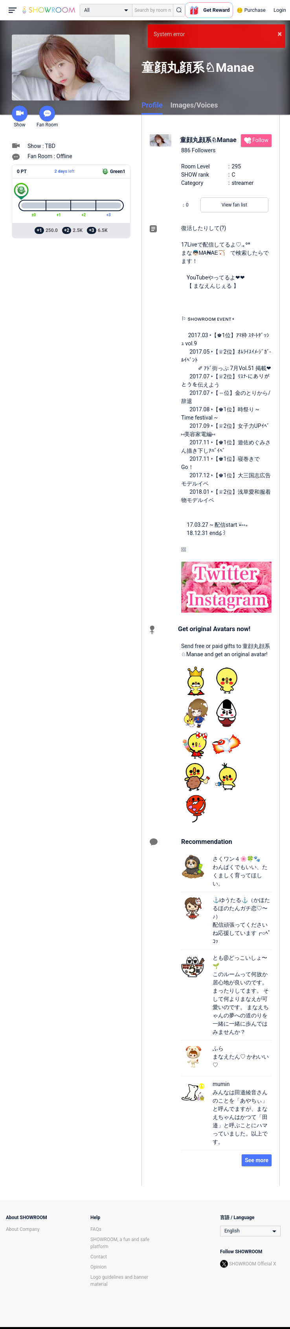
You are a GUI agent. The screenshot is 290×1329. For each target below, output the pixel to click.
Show (20, 117)
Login (279, 10)
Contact (98, 1257)
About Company (23, 1229)
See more (256, 1160)
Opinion (98, 1267)
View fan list (234, 205)
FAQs (95, 1229)
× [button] (279, 33)
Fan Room (47, 117)
